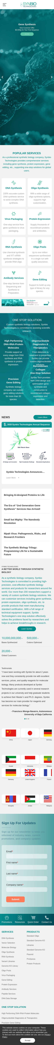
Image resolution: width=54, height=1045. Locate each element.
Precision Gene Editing (11, 1023)
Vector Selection (8, 943)
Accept (27, 1040)
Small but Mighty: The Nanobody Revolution (22, 521)
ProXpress (31, 959)
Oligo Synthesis (8, 952)
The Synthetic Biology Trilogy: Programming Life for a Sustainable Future (23, 551)
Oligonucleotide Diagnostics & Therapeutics (19, 1018)
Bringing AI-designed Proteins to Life (24, 495)
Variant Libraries (8, 961)
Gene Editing (7, 980)
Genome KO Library (10, 966)
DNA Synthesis (8, 938)
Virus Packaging (8, 975)
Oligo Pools (6, 970)
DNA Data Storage (9, 998)
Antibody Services (9, 989)
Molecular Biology (9, 947)
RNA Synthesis (8, 957)
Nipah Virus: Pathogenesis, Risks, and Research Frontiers (25, 535)
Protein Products (33, 964)
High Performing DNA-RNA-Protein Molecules (20, 1013)
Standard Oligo (33, 936)
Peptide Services (8, 994)
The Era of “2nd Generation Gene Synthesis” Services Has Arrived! (22, 507)
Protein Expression (9, 984)
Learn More (27, 34)
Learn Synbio (26, 629)
